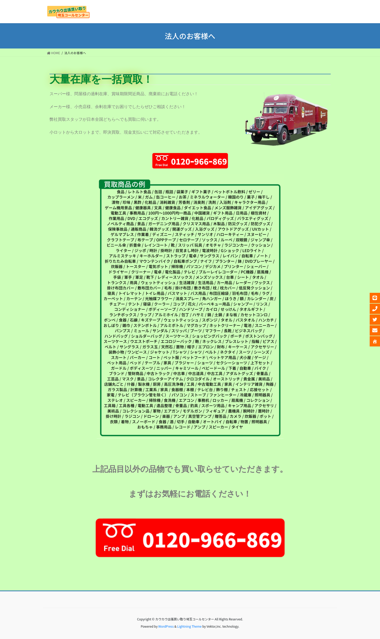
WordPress (166, 626)
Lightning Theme (189, 626)
